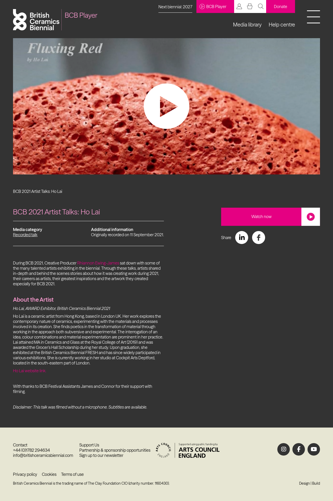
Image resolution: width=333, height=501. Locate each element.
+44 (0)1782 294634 (31, 450)
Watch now (261, 216)
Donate (280, 6)
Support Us (89, 445)
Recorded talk (25, 234)
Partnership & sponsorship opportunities (114, 450)
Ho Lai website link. (29, 370)
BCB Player (213, 6)
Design (304, 483)
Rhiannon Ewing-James (98, 263)
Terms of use (72, 474)
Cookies (49, 474)
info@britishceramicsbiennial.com (43, 455)
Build (316, 483)
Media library (247, 24)
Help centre (282, 24)
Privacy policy (25, 474)
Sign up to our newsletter (101, 455)
